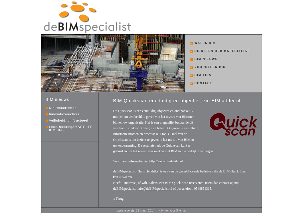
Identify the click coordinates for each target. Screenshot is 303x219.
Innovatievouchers (64, 114)
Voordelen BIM (210, 67)
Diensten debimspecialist (221, 51)
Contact (203, 83)
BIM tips (202, 75)
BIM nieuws (206, 59)
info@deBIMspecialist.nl (154, 189)
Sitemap (181, 210)
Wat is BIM (205, 43)
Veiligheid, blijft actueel (68, 120)
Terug (120, 199)
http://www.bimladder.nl (166, 161)
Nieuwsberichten (62, 108)
